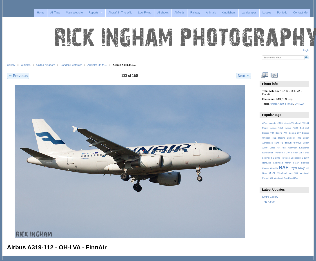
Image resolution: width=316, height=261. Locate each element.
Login (306, 50)
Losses (266, 12)
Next (244, 76)
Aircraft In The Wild (120, 12)
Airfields (179, 12)
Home (40, 12)
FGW (287, 152)
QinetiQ (274, 168)
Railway (195, 12)
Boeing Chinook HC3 (289, 138)
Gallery (11, 64)
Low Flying (144, 12)
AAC (264, 123)
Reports (93, 12)
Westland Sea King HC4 (286, 178)
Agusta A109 (276, 123)
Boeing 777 (295, 133)
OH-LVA (299, 103)
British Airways (293, 142)
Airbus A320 (291, 128)
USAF (272, 173)
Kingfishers (229, 12)
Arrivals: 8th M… (97, 64)
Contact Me (300, 12)
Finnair (289, 103)
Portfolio (282, 12)
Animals (211, 12)
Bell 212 (304, 128)
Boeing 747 (281, 133)
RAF (283, 167)
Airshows (163, 12)
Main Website (74, 12)
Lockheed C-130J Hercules (276, 158)
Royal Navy (297, 168)
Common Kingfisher (298, 147)
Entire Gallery (270, 196)
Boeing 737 (268, 133)
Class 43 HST (278, 147)
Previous (18, 76)
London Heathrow (71, 64)
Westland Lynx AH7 (287, 173)
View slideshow (274, 75)
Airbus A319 (277, 103)
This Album (268, 201)
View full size (264, 75)
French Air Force (300, 152)
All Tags (55, 12)
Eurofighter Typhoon (272, 152)
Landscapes (248, 12)
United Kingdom (45, 64)
